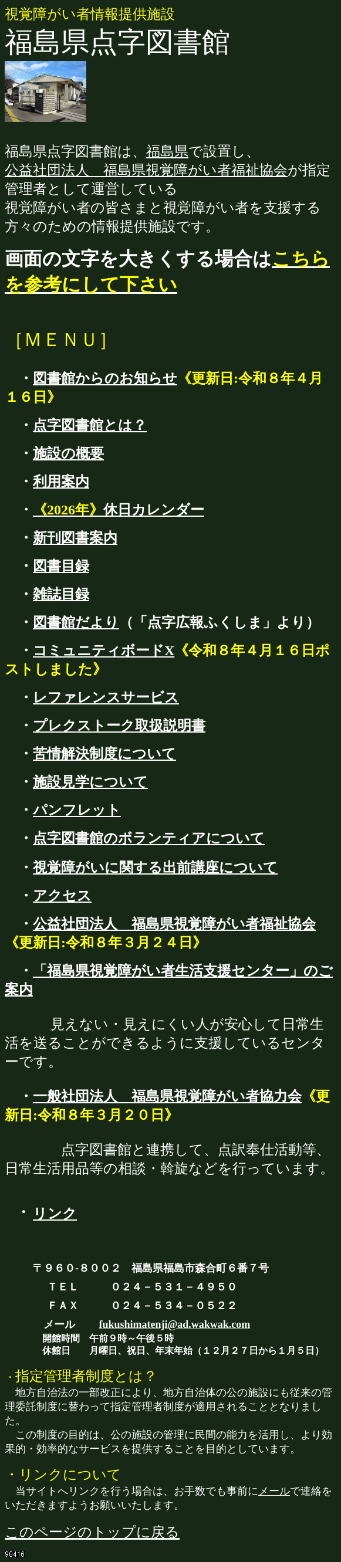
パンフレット (77, 810)
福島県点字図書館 (117, 41)
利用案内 (61, 481)
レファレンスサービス (106, 697)
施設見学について (90, 782)
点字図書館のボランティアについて (149, 838)
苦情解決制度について (104, 753)
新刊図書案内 (75, 537)
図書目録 (61, 566)
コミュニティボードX (103, 650)
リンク (55, 1213)
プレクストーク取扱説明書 (119, 725)
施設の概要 (68, 453)
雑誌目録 (61, 594)
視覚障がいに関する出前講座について (155, 867)
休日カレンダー (118, 509)
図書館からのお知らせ (105, 378)
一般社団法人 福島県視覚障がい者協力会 (167, 1096)
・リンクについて (63, 1474)
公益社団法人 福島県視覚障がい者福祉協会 (146, 170)
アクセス (62, 895)
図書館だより (76, 622)
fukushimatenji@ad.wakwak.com (175, 1324)
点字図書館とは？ (90, 425)
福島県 (167, 151)
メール (274, 1491)
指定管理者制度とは (79, 1376)
